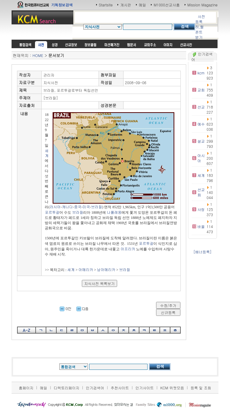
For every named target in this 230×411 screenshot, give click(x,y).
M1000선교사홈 (166, 4)
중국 (77, 206)
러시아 (55, 206)
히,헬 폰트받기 (199, 32)
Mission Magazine (202, 4)
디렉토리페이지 (66, 387)
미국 (86, 206)
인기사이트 (144, 387)
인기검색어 (95, 387)
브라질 (96, 206)
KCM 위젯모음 (172, 387)
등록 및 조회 (200, 387)
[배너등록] (202, 251)
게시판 (125, 4)
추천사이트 (120, 387)
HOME (38, 55)
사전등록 (200, 19)
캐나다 (67, 206)
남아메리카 (106, 269)
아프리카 (127, 248)
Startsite (106, 4)
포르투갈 (52, 212)
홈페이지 (26, 387)
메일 (142, 4)
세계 (46, 153)
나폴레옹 (114, 212)
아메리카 (85, 269)
